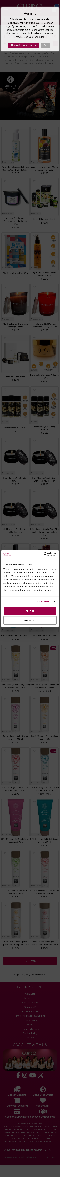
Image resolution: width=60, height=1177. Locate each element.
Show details (44, 601)
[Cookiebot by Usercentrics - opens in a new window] (44, 554)
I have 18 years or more (23, 45)
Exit (45, 45)
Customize (30, 620)
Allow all (30, 610)
